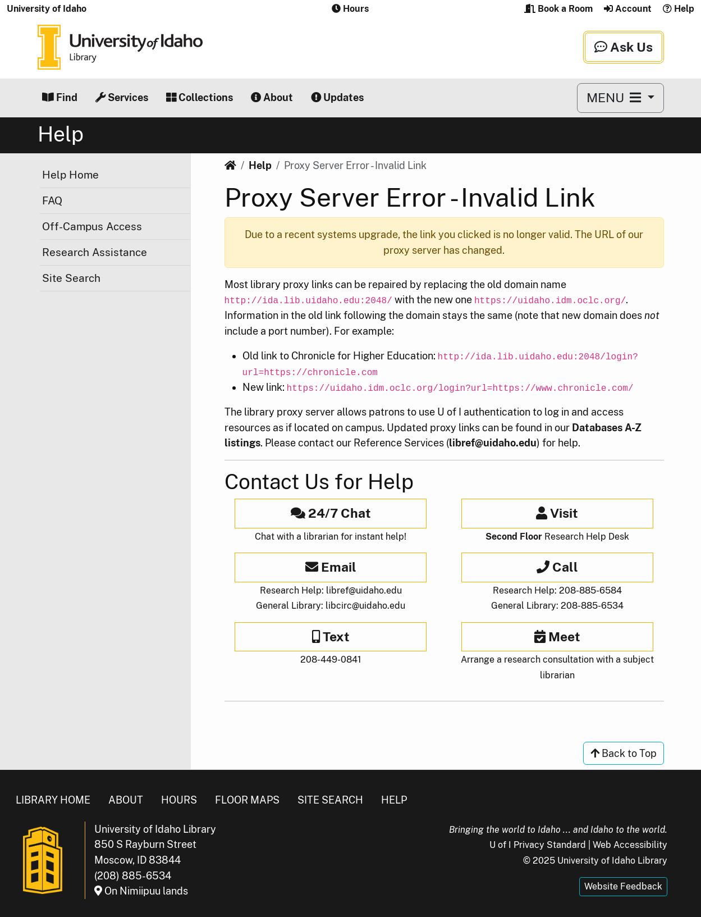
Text (331, 636)
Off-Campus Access (92, 226)
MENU (615, 97)
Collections (199, 97)
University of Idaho (46, 8)
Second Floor (513, 536)
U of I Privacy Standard (537, 845)
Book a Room (558, 8)
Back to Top (623, 753)
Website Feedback (623, 886)
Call (557, 566)
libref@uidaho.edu (493, 443)
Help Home (70, 174)
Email (330, 566)
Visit (557, 513)
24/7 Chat (331, 513)
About (272, 97)
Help (678, 8)
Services (121, 97)
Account (628, 8)
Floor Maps (247, 800)
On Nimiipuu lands (141, 891)
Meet (557, 636)
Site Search (71, 278)
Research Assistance (94, 252)
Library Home (53, 800)
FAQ (52, 200)
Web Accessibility (630, 845)
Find (59, 97)
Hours (179, 800)
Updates (337, 97)
